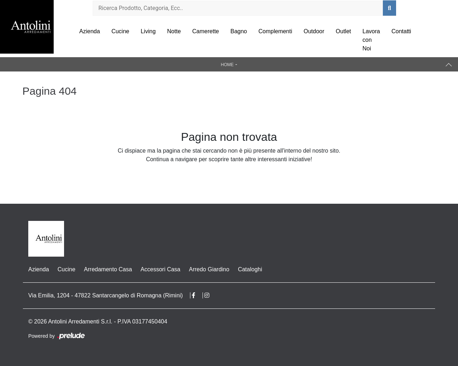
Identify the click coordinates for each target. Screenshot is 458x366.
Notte (174, 31)
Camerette (205, 31)
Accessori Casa (160, 269)
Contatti (401, 31)
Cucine (120, 31)
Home (227, 64)
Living (148, 31)
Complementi (275, 31)
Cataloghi (250, 269)
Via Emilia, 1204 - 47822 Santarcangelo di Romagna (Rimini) (105, 295)
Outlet (343, 31)
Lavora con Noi (371, 39)
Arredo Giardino (209, 269)
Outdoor (314, 31)
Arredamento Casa (108, 269)
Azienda (89, 31)
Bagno (238, 31)
